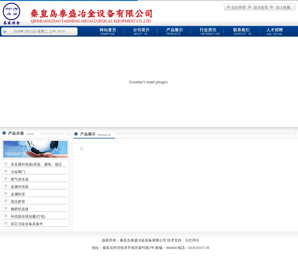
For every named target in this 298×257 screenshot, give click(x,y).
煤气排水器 (20, 179)
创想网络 (192, 240)
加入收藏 (283, 7)
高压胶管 (18, 202)
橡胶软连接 (20, 209)
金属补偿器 (20, 187)
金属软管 (18, 194)
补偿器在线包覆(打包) (28, 216)
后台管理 (238, 7)
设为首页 (261, 7)
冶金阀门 (18, 172)
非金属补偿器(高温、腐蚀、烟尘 (36, 164)
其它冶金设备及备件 (27, 224)
